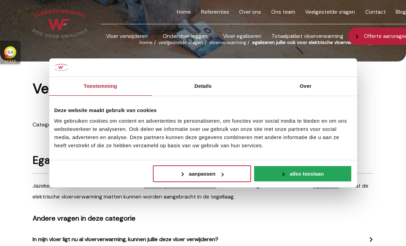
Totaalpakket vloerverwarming (307, 36)
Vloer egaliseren (242, 36)
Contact (375, 12)
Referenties (215, 12)
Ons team (283, 12)
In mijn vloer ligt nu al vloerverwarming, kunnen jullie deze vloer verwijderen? (125, 239)
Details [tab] (203, 85)
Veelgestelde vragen (330, 12)
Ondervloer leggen (185, 36)
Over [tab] (306, 85)
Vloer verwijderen (127, 36)
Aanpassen (206, 174)
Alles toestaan (307, 174)
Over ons (250, 12)
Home (184, 12)
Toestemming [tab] (100, 85)
